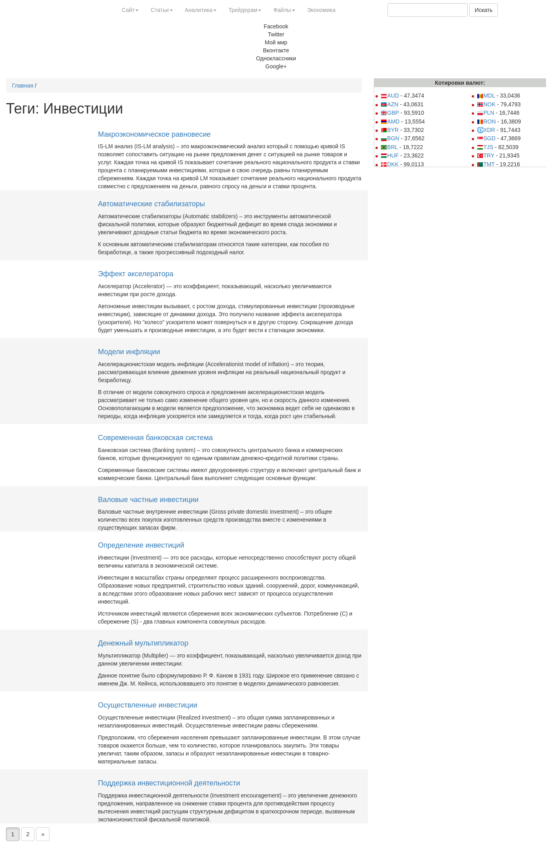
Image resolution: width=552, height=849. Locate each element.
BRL (389, 147)
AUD (390, 95)
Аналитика (200, 10)
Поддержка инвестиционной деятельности (169, 783)
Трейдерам (244, 10)
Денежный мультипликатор (143, 643)
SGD (486, 138)
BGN (390, 138)
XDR (486, 130)
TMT (486, 164)
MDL (486, 95)
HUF (390, 155)
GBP (390, 113)
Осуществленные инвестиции (147, 705)
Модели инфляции (129, 352)
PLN (485, 113)
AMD (390, 121)
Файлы (284, 10)
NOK (486, 104)
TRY (485, 155)
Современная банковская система (155, 438)
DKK (390, 164)
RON (486, 121)
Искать (483, 10)
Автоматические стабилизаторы (151, 204)
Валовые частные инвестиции (148, 500)
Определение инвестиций (141, 545)
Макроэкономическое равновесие (154, 134)
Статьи (162, 10)
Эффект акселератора (135, 274)
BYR (390, 130)
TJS (485, 147)
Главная (22, 85)
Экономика (321, 10)
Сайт (130, 10)
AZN (389, 104)
